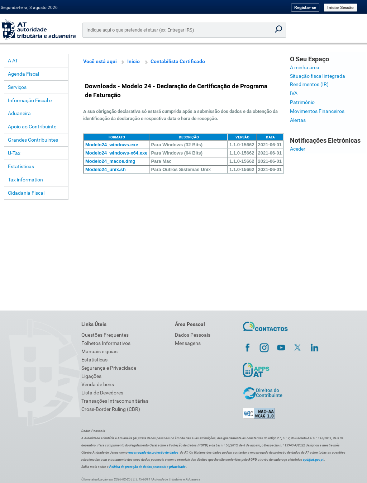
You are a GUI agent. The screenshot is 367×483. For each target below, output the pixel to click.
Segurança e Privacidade (108, 368)
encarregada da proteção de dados (153, 452)
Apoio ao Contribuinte (32, 126)
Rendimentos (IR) (309, 84)
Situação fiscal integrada (317, 76)
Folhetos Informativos (105, 343)
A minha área (304, 67)
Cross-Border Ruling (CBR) (110, 409)
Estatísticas (21, 166)
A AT (13, 60)
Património (302, 102)
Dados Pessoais (192, 335)
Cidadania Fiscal (26, 193)
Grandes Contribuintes (33, 140)
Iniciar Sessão (340, 7)
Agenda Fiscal (23, 74)
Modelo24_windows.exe (111, 144)
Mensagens (188, 343)
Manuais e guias (99, 351)
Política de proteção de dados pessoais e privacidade (147, 467)
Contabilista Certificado (178, 61)
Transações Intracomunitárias (114, 401)
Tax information (25, 180)
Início (133, 61)
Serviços (17, 87)
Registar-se (305, 7)
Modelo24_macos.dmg (110, 161)
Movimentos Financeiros (317, 111)
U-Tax (14, 153)
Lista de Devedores (102, 393)
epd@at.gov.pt (313, 459)
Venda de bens (97, 384)
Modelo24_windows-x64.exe (116, 153)
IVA (293, 93)
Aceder (297, 149)
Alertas (298, 120)
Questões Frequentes (105, 335)
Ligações (91, 376)
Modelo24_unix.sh (105, 169)
